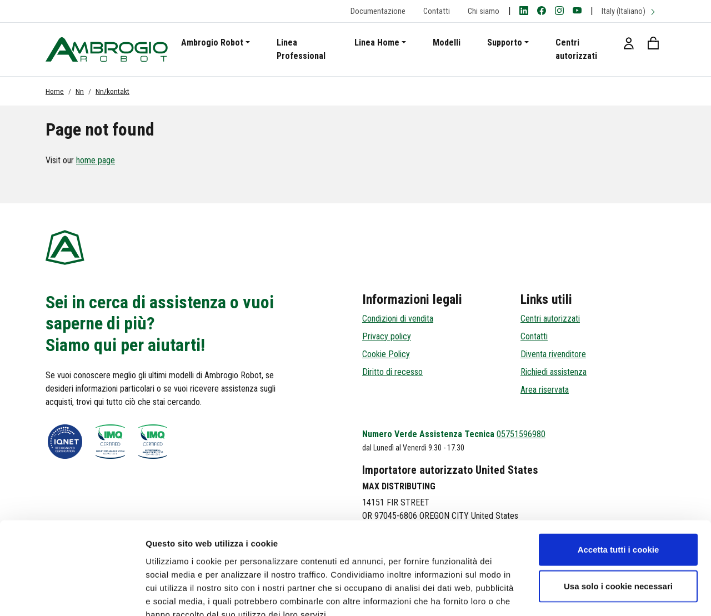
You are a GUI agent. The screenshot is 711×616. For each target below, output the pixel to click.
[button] (629, 43)
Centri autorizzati (576, 49)
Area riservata (544, 389)
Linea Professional (301, 49)
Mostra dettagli (584, 594)
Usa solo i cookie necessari (618, 521)
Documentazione (378, 11)
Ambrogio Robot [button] (212, 42)
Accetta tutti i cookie (618, 484)
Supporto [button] (504, 42)
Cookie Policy (386, 354)
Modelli (446, 42)
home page (95, 160)
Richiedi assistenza (553, 372)
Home (55, 91)
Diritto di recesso (392, 372)
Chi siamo (483, 11)
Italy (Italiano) (629, 11)
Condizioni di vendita (397, 318)
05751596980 (521, 434)
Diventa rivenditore (553, 354)
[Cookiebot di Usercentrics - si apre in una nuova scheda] (72, 594)
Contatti (436, 11)
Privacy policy (386, 336)
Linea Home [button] (376, 42)
